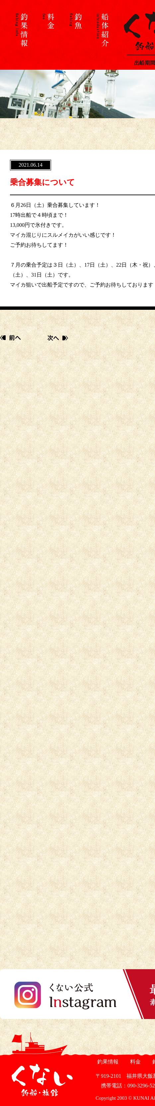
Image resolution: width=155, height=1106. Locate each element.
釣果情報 (107, 1061)
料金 (134, 1061)
